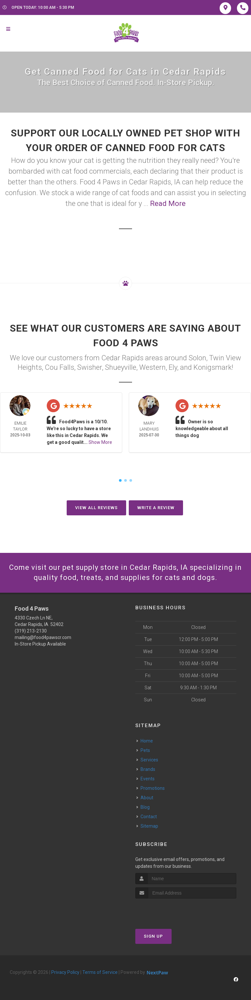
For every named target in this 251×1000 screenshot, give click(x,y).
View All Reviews (96, 507)
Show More (100, 442)
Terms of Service (100, 972)
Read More (168, 203)
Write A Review (156, 507)
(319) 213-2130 (31, 630)
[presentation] (170, 911)
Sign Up (153, 936)
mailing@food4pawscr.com (43, 637)
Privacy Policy (65, 972)
